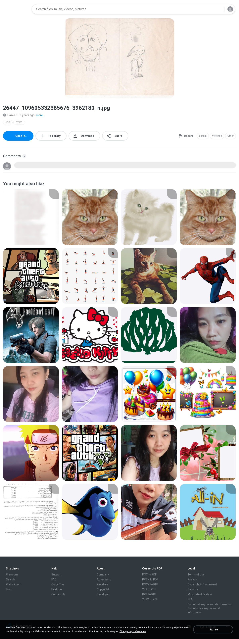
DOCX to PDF (150, 584)
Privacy (192, 579)
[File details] (31, 217)
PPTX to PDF (150, 579)
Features (57, 589)
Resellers (102, 584)
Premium (12, 574)
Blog (9, 589)
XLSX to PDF (150, 599)
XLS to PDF (149, 589)
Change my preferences (133, 631)
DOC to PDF (149, 574)
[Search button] (219, 9)
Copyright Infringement (202, 584)
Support (56, 574)
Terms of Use (196, 574)
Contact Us (58, 594)
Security (193, 589)
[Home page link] (16, 9)
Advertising (104, 579)
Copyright (103, 589)
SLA (190, 599)
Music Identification (200, 594)
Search (10, 579)
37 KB (19, 122)
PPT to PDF (149, 594)
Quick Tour (58, 584)
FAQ (54, 579)
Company (103, 574)
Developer (103, 594)
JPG (8, 122)
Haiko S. (10, 115)
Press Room (13, 584)
